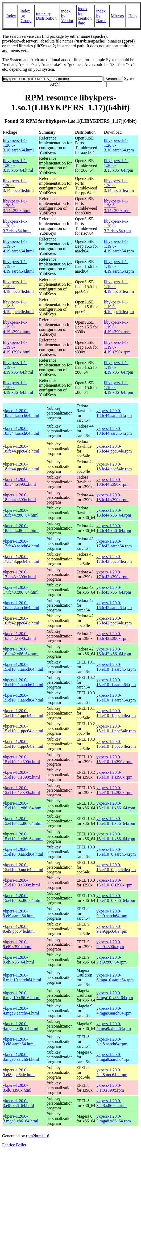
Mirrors (117, 16)
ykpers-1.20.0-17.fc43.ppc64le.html (21, 559)
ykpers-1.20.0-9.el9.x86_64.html (18, 959)
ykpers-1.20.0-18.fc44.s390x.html (19, 482)
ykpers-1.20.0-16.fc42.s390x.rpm (112, 636)
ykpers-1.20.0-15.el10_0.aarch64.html (23, 851)
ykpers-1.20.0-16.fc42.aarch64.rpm (114, 605)
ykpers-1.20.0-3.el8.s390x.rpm (110, 1087)
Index (11, 16)
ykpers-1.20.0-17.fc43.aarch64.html (21, 543)
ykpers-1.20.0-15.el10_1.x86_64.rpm (116, 805)
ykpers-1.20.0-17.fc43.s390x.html (19, 574)
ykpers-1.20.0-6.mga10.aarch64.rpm (115, 977)
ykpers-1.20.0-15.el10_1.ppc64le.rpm (116, 713)
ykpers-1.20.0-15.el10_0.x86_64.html (23, 898)
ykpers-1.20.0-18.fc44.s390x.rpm (112, 482)
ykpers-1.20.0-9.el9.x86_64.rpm (112, 959)
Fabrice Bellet (14, 1145)
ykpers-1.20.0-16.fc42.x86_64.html (21, 651)
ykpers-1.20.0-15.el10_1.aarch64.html (23, 666)
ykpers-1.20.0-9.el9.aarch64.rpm (112, 913)
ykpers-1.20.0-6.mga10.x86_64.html (21, 995)
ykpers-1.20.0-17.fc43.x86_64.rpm (114, 589)
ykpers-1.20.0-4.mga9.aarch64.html (21, 1010)
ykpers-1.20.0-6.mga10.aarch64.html (22, 977)
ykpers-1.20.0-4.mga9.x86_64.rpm (114, 1026)
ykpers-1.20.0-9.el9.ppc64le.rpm (112, 928)
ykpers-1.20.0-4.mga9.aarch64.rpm (114, 1010)
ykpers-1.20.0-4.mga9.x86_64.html (20, 1026)
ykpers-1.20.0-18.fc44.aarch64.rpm (114, 413)
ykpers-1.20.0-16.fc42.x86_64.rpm (114, 651)
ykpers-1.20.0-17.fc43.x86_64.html (21, 589)
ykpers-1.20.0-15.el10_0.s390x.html (21, 882)
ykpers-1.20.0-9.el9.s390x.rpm (110, 944)
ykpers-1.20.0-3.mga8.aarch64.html (21, 1057)
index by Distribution (46, 15)
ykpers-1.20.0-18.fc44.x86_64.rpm (114, 512)
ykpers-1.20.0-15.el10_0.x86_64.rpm (116, 898)
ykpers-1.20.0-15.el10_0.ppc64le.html (23, 867)
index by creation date (85, 15)
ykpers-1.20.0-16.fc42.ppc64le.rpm (114, 620)
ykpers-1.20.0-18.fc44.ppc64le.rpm (114, 448)
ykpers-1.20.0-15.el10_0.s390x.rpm (115, 882)
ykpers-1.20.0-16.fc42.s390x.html (19, 636)
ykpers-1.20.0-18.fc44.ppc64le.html (21, 448)
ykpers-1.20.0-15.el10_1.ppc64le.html (23, 713)
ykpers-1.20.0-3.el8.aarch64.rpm (112, 1041)
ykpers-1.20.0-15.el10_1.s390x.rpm (115, 759)
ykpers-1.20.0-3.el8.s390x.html (17, 1087)
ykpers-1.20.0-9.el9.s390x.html (17, 944)
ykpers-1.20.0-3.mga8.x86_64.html (20, 1118)
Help (132, 16)
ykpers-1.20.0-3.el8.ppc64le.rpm (112, 1072)
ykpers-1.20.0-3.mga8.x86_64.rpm (114, 1118)
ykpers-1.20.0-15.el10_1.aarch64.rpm (116, 666)
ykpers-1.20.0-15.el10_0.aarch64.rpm (116, 851)
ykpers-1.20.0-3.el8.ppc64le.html (19, 1072)
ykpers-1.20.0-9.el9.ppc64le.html (19, 928)
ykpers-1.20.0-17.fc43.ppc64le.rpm (114, 559)
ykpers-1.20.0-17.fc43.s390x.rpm (112, 574)
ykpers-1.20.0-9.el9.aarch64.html (19, 913)
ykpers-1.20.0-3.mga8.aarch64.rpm (114, 1057)
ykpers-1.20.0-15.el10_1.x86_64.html (23, 805)
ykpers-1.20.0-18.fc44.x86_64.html (21, 512)
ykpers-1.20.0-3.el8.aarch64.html (19, 1041)
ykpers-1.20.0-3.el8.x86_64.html (18, 1103)
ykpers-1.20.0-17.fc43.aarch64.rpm (114, 543)
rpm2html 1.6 (37, 1136)
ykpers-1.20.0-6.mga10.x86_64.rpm (115, 995)
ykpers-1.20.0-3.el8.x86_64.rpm (112, 1103)
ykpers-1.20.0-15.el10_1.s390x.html (21, 759)
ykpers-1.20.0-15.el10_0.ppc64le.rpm (116, 867)
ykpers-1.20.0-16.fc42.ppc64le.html (21, 620)
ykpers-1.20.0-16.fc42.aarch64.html (21, 605)
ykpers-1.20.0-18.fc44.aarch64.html (21, 413)
